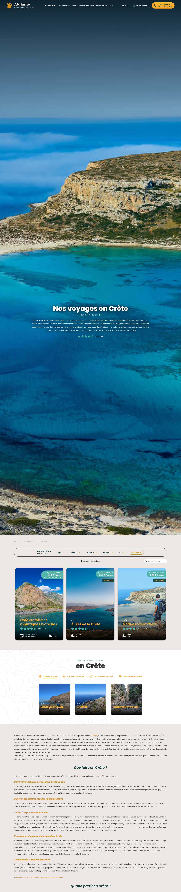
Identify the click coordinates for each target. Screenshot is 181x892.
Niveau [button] (74, 552)
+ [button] (119, 552)
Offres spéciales (86, 5)
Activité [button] (90, 552)
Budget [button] (106, 552)
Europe (94, 735)
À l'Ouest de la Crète (139, 624)
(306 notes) (99, 336)
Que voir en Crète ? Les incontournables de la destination (39, 877)
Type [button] (59, 552)
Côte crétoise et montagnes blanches (38, 622)
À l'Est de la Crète (85, 624)
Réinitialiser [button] (136, 552)
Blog (112, 5)
